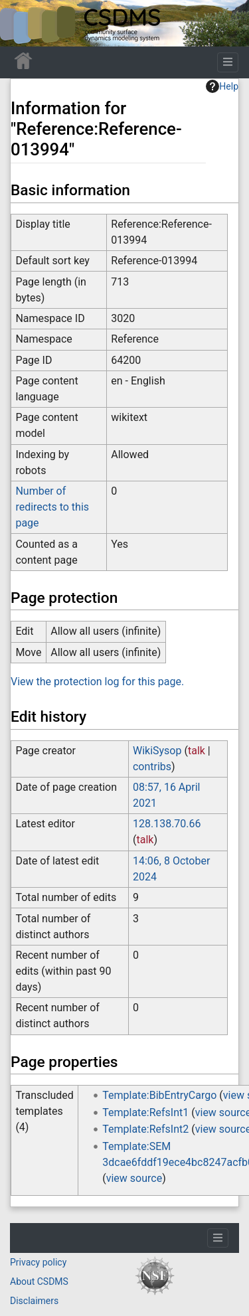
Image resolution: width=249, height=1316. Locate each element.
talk (196, 750)
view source (134, 1178)
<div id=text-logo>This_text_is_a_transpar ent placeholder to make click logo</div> (21, 23)
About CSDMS (39, 1281)
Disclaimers (34, 1300)
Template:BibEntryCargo (159, 1095)
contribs (152, 766)
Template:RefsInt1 (145, 1112)
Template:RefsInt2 (145, 1129)
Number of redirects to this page (52, 507)
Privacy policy (38, 1262)
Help (222, 86)
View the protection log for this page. (97, 681)
